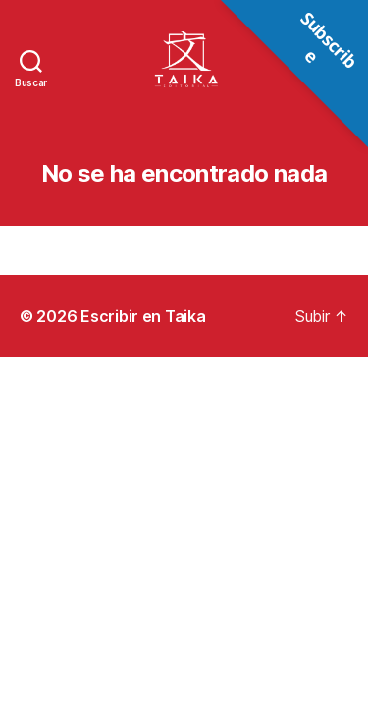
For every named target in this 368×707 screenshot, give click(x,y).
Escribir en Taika (142, 316)
